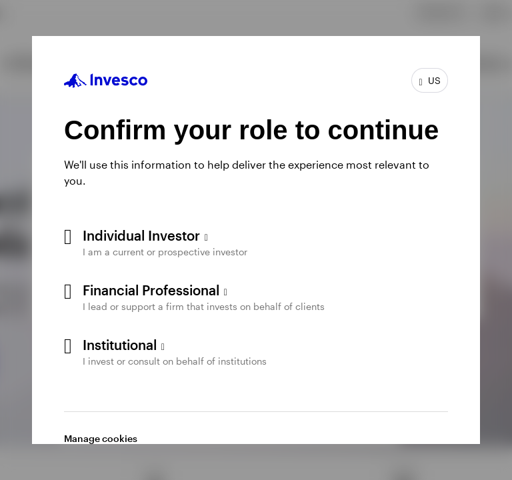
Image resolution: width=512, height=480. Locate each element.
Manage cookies (100, 438)
